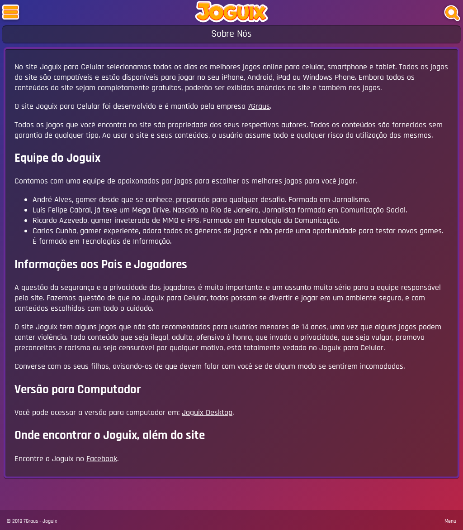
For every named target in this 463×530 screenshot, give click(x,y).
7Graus (259, 106)
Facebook (101, 458)
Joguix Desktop (207, 412)
